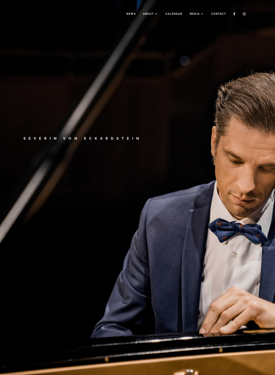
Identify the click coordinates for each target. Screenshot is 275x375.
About (148, 13)
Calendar (173, 13)
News (131, 13)
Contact (218, 13)
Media (195, 13)
